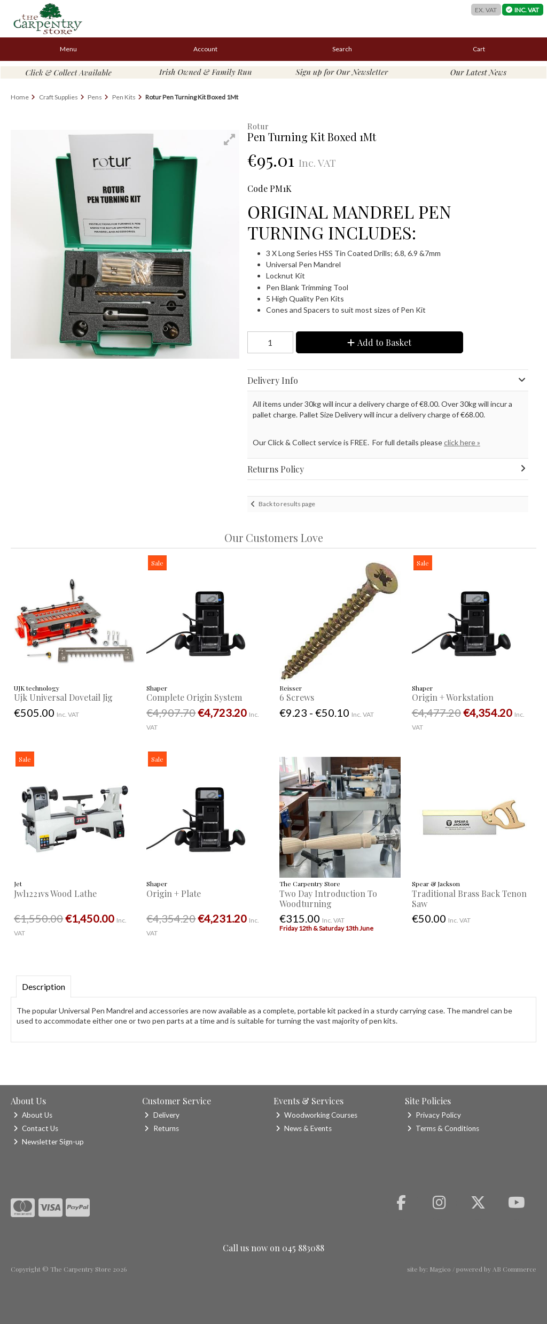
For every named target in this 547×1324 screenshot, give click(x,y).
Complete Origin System (194, 697)
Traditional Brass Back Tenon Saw (469, 898)
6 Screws (296, 697)
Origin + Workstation (453, 697)
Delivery (161, 1115)
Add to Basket (379, 342)
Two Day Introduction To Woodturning (328, 898)
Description (43, 986)
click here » (462, 442)
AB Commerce (514, 1269)
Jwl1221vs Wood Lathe (55, 893)
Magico (440, 1269)
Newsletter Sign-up (48, 1141)
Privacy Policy (434, 1115)
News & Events (304, 1128)
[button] (229, 139)
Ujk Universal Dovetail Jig (63, 697)
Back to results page (287, 504)
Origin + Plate (173, 893)
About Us (32, 1115)
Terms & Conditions (443, 1128)
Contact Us (35, 1128)
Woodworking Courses (316, 1115)
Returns (161, 1128)
